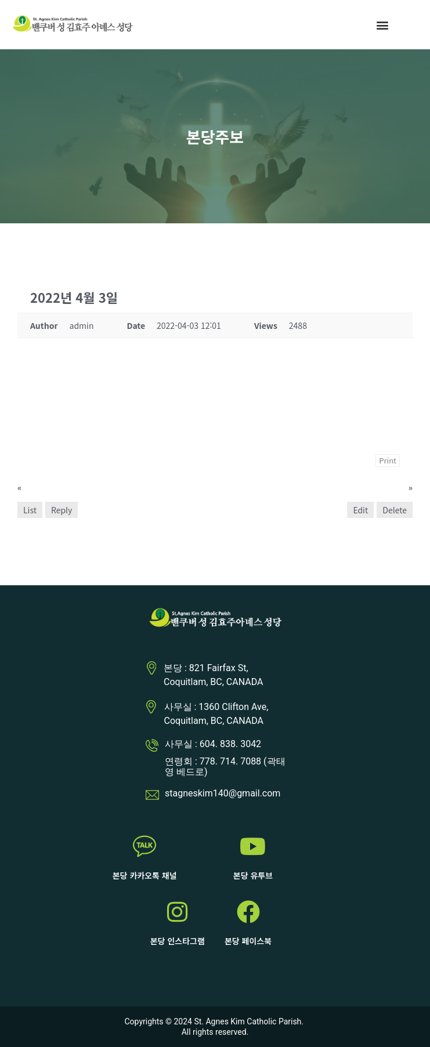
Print (387, 460)
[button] (382, 24)
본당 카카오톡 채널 (145, 875)
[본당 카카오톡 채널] (144, 846)
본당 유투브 (253, 875)
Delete (394, 510)
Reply (61, 510)
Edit (360, 510)
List (30, 510)
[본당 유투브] (253, 846)
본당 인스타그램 (177, 941)
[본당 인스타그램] (177, 911)
